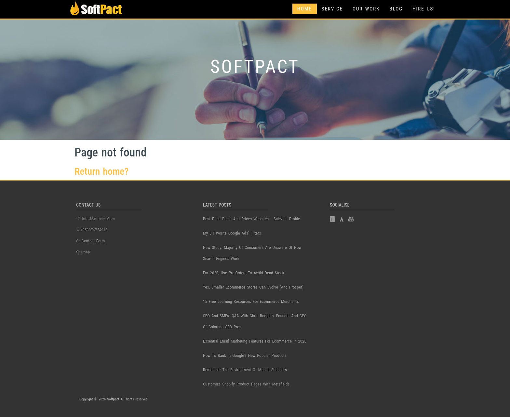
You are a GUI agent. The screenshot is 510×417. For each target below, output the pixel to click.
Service (332, 9)
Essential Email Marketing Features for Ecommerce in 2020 (254, 341)
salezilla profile (287, 218)
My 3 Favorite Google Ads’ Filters (232, 233)
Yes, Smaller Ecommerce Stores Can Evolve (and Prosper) (253, 287)
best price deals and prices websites (236, 218)
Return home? (101, 171)
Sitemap (83, 251)
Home (304, 9)
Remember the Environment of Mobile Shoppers (245, 369)
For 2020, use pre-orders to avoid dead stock (243, 272)
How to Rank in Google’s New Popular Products (245, 355)
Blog (396, 9)
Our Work (366, 9)
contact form (93, 240)
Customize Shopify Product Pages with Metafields (246, 384)
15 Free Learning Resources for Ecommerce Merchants (251, 301)
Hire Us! (423, 9)
